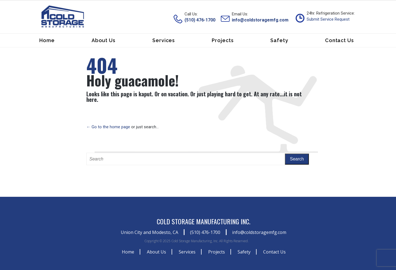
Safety (244, 252)
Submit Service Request (328, 19)
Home (128, 252)
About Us (156, 252)
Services (187, 252)
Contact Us (274, 252)
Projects (216, 252)
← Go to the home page (108, 126)
